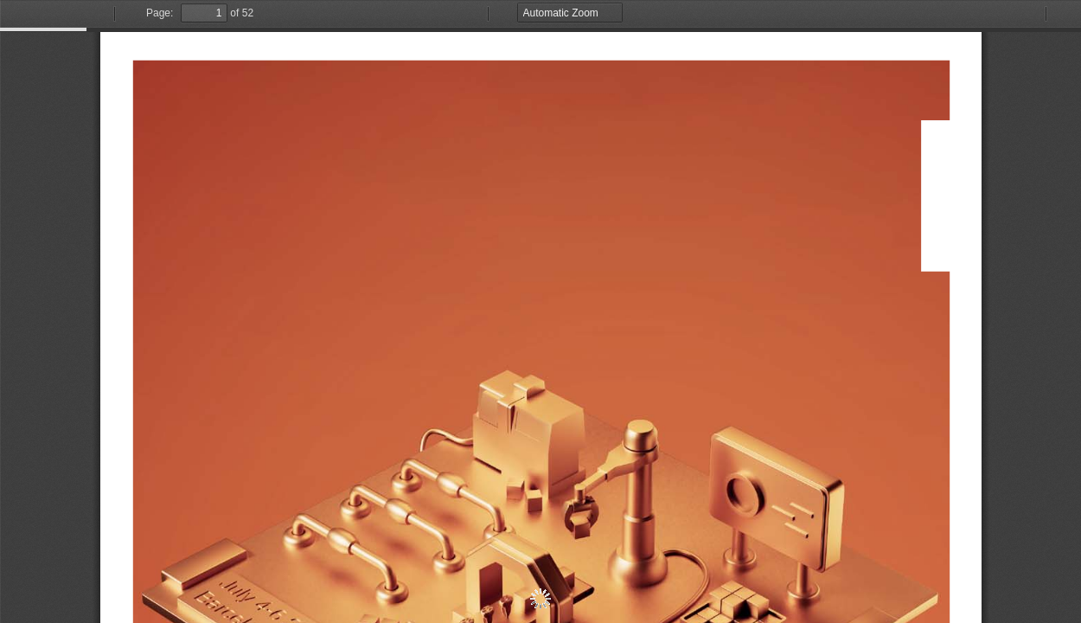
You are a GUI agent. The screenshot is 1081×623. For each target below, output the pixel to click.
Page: (159, 13)
